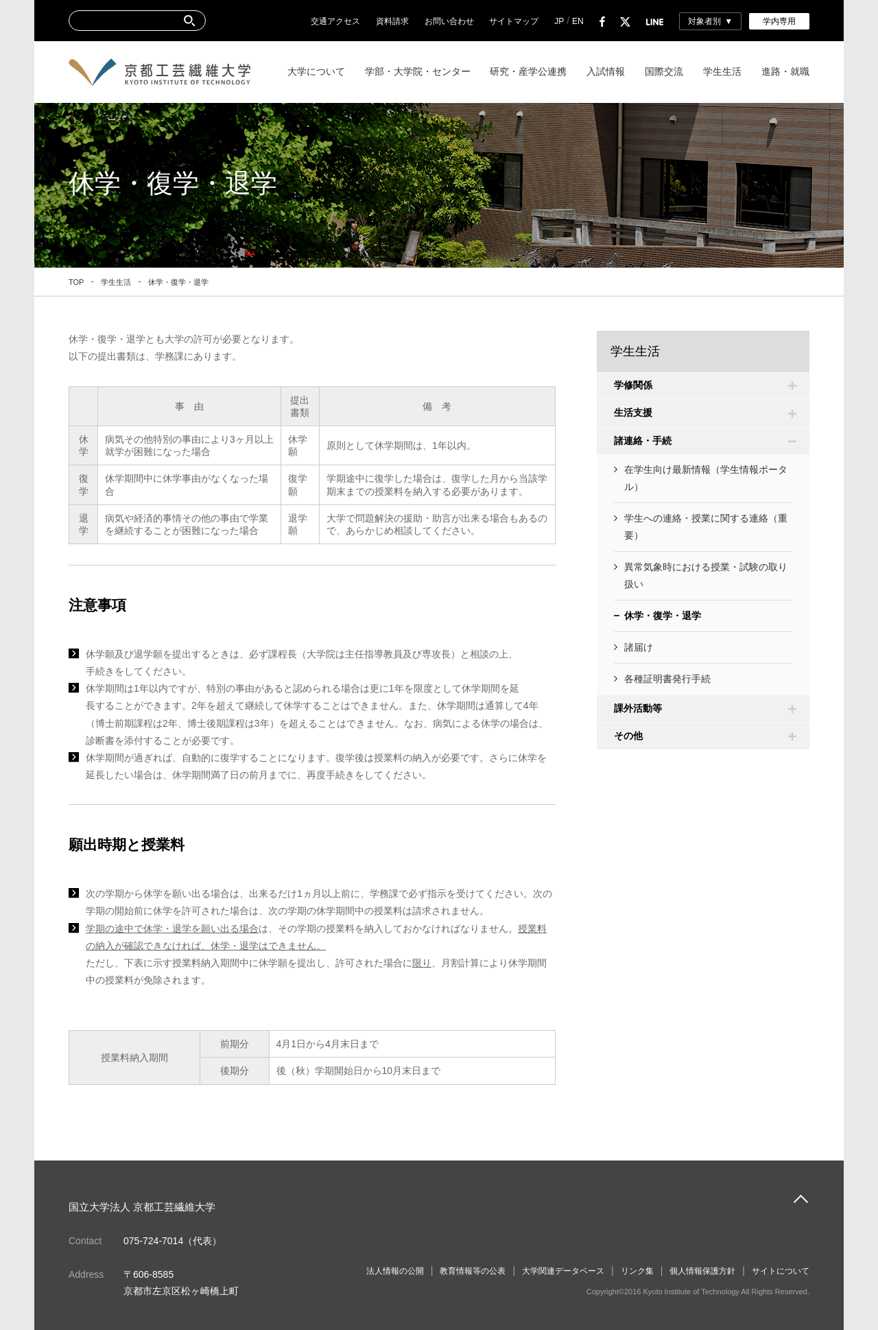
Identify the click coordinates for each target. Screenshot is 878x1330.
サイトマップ (513, 21)
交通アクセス (335, 21)
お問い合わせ (449, 21)
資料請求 (392, 21)
